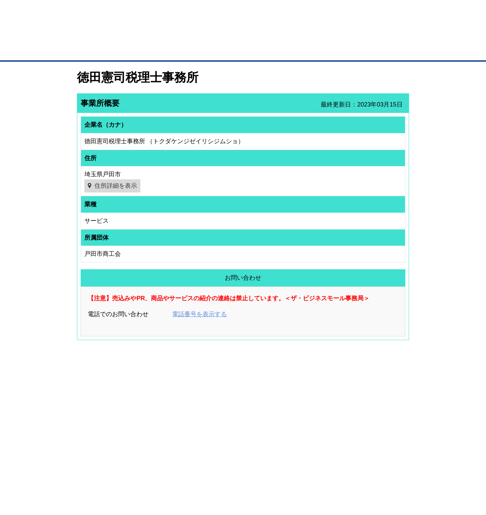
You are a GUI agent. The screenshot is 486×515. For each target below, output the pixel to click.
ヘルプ (251, 474)
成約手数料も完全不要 (190, 36)
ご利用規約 (329, 474)
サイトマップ (176, 474)
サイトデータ (217, 474)
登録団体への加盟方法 (231, 404)
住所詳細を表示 (115, 185)
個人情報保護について (377, 474)
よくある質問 (363, 404)
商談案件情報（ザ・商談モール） (100, 422)
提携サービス (164, 428)
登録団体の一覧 (225, 395)
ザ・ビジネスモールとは (328, 11)
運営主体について (367, 413)
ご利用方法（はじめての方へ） (379, 395)
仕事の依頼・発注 (86, 413)
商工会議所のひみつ (314, 404)
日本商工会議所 (310, 395)
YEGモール (306, 422)
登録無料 (102, 36)
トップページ (91, 50)
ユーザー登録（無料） (90, 395)
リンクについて (288, 474)
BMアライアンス (167, 437)
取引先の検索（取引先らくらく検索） (104, 404)
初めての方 (88, 474)
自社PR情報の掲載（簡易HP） (98, 431)
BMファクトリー (167, 419)
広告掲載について (130, 474)
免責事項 (85, 484)
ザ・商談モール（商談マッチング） (294, 50)
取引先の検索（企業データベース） (192, 50)
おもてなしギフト (312, 413)
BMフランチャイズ (169, 446)
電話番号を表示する (199, 314)
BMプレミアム (165, 395)
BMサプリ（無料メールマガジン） (101, 439)
